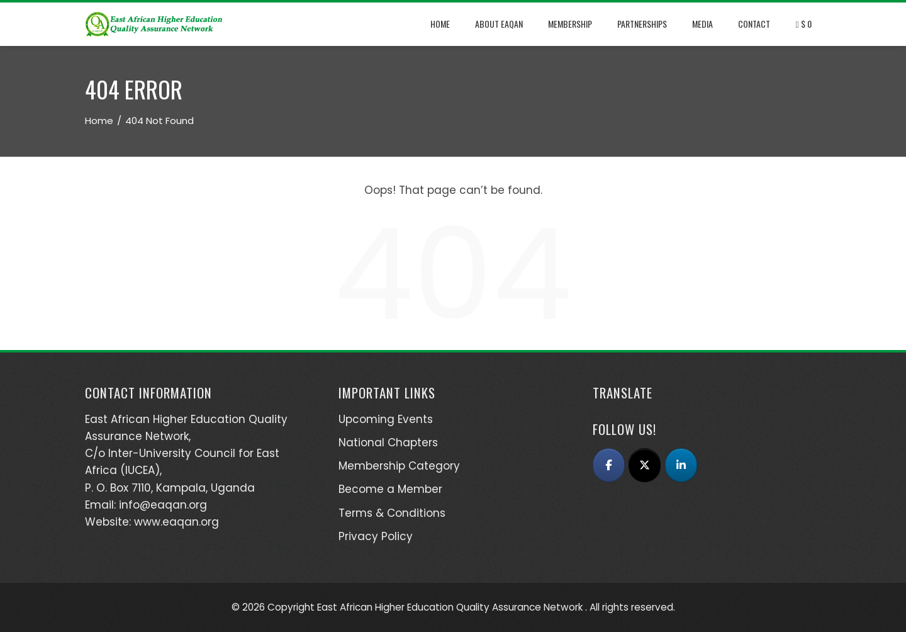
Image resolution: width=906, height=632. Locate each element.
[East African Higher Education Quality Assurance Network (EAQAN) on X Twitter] (645, 465)
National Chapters (388, 442)
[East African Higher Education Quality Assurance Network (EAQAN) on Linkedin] (681, 465)
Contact (754, 23)
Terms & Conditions (391, 513)
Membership (570, 23)
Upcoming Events (385, 419)
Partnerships (642, 23)
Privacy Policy (375, 536)
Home (440, 23)
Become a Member (390, 489)
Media (702, 23)
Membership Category (399, 465)
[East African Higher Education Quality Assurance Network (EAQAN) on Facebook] (609, 465)
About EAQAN (499, 23)
